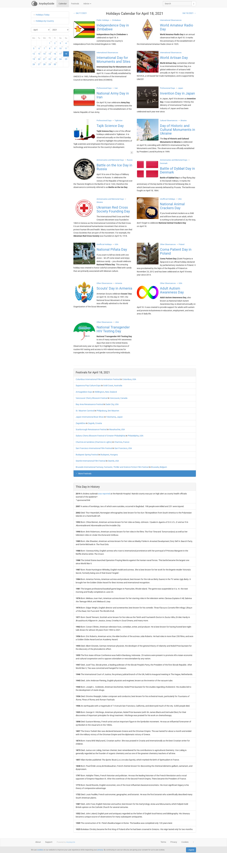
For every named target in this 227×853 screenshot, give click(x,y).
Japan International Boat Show (90, 417)
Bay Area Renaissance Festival (89, 404)
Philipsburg (102, 411)
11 (66, 48)
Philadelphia (133, 436)
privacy (100, 850)
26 (34, 63)
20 (39, 58)
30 (55, 63)
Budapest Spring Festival (87, 454)
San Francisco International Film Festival (94, 448)
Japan (120, 417)
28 (45, 63)
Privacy (173, 842)
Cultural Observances (168, 120)
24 (61, 58)
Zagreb (91, 423)
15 (50, 53)
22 (50, 58)
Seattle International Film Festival (91, 461)
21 (45, 58)
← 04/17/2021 (80, 13)
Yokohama (111, 417)
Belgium (163, 467)
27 (39, 63)
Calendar (63, 3)
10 (61, 48)
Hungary (114, 454)
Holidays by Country (45, 21)
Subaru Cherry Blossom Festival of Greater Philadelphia (100, 436)
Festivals (75, 3)
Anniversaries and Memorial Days (110, 160)
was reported (104, 493)
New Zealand (111, 392)
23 (55, 58)
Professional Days (104, 88)
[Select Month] (40, 29)
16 (55, 53)
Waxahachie (114, 429)
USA (134, 379)
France (126, 442)
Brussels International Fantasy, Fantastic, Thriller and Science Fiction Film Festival (112, 467)
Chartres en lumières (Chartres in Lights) (94, 442)
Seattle (111, 461)
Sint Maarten (113, 411)
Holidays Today (43, 15)
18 (66, 53)
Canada (123, 398)
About (38, 842)
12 (34, 53)
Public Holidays (103, 20)
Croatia (98, 423)
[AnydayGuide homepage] (42, 3)
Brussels (155, 467)
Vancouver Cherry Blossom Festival (91, 398)
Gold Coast (108, 385)
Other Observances (168, 244)
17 (61, 53)
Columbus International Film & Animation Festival (98, 379)
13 (39, 53)
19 (34, 58)
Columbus (126, 379)
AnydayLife (70, 842)
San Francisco (121, 448)
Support (48, 842)
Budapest (104, 454)
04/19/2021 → (189, 13)
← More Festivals (83, 473)
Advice (87, 3)
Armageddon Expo (84, 392)
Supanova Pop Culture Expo (88, 385)
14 (45, 53)
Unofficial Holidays (167, 199)
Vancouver (114, 398)
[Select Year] (59, 29)
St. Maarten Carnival (85, 411)
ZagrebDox (81, 423)
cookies (40, 850)
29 (50, 63)
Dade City (110, 404)
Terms (163, 842)
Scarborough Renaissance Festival (91, 429)
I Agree (191, 850)
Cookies (184, 842)
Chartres (118, 442)
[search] (194, 3)
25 (66, 58)
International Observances (171, 20)
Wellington (99, 392)
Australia (118, 385)
